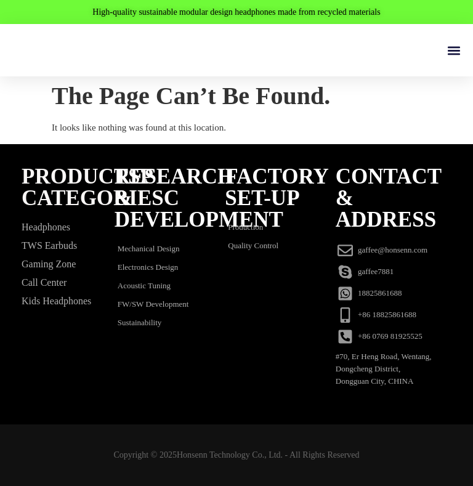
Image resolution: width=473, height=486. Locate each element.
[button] (453, 50)
